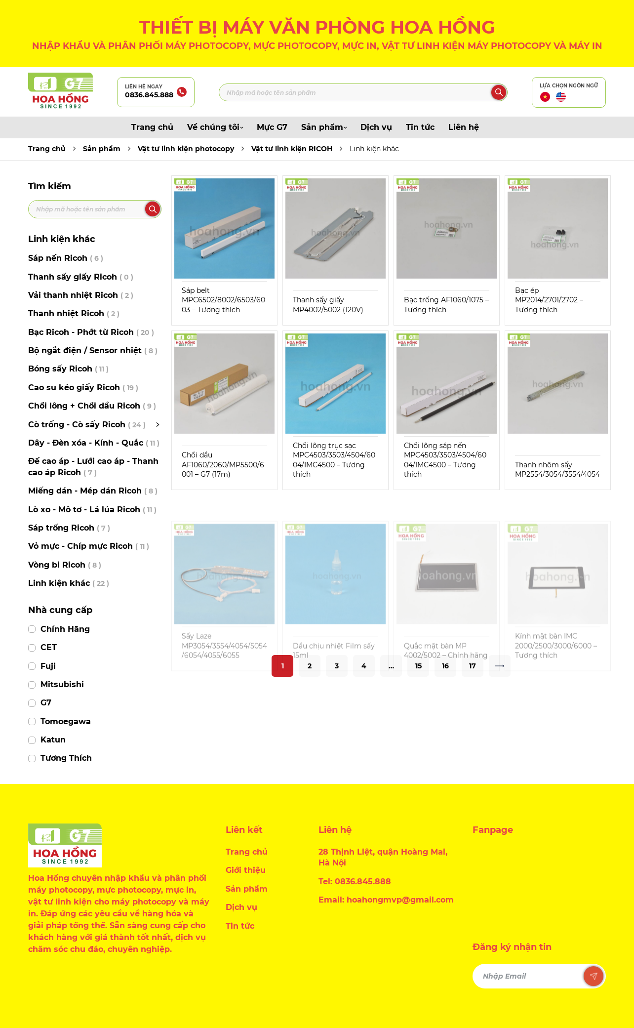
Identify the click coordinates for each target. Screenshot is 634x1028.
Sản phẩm (324, 127)
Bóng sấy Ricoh (68, 368)
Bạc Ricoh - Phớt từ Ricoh (91, 332)
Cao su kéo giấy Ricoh (83, 387)
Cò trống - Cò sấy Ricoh (87, 424)
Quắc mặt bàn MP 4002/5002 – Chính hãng (446, 672)
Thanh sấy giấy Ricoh (80, 277)
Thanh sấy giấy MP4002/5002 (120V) (328, 304)
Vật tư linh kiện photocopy (186, 148)
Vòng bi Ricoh (64, 565)
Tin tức (420, 127)
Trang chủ (152, 127)
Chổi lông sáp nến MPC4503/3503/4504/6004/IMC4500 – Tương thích (445, 460)
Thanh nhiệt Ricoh (73, 313)
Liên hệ (463, 127)
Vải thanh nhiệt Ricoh (80, 295)
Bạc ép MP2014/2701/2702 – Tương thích (549, 300)
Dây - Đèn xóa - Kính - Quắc (93, 443)
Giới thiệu (246, 870)
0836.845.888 (149, 94)
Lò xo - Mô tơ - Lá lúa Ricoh (92, 509)
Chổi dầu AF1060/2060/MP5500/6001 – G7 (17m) (223, 465)
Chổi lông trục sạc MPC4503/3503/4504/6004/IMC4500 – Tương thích (334, 460)
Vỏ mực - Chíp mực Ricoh (88, 546)
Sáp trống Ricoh (69, 528)
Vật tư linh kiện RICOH (291, 148)
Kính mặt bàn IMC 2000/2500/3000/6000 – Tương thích (556, 668)
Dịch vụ (376, 127)
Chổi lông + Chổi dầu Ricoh (92, 406)
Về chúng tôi (215, 127)
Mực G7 (272, 127)
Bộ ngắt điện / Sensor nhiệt (93, 350)
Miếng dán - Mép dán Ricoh (93, 490)
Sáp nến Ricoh (65, 258)
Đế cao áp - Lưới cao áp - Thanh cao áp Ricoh (93, 466)
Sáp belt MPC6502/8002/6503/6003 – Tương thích (223, 300)
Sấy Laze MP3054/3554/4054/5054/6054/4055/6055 (224, 668)
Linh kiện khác (374, 148)
